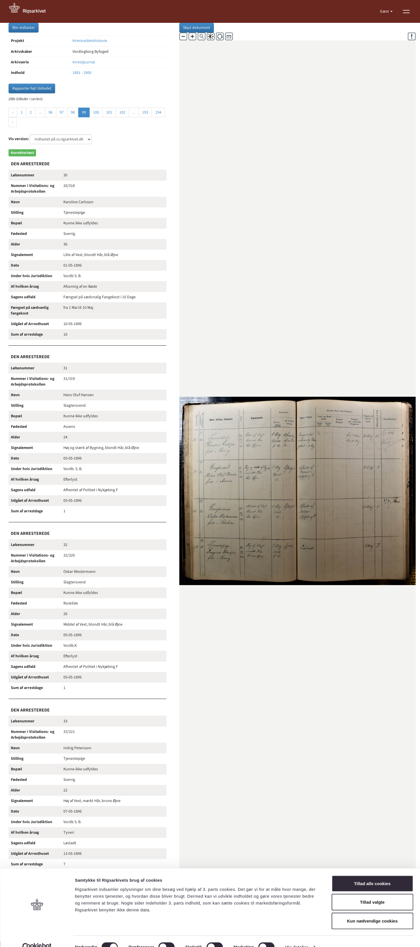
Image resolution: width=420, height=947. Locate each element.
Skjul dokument (196, 28)
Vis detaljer (296, 935)
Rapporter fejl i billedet (31, 88)
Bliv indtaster (23, 28)
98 (73, 112)
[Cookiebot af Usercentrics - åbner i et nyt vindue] (37, 936)
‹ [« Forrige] (12, 112)
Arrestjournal (84, 62)
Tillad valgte (372, 890)
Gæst (385, 11)
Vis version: (19, 139)
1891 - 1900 (82, 73)
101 (109, 112)
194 (158, 112)
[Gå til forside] (30, 11)
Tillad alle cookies (372, 872)
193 (145, 112)
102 (122, 112)
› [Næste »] (12, 122)
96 (51, 112)
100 (96, 112)
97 (62, 112)
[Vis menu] (406, 11)
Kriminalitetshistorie (90, 41)
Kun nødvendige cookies (372, 909)
